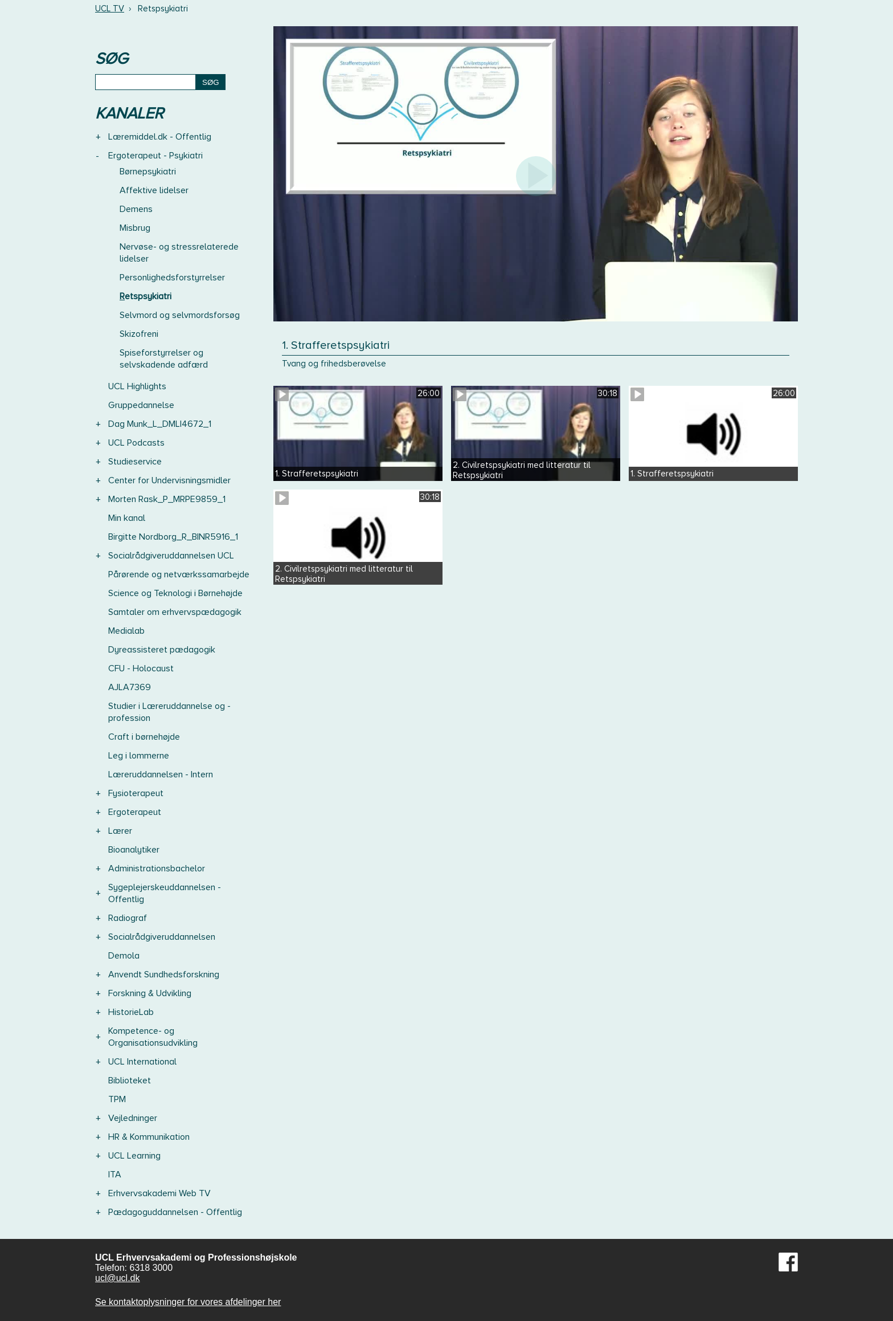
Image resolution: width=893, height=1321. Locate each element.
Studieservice (135, 461)
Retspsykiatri (145, 296)
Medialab (126, 631)
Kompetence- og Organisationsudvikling (153, 1037)
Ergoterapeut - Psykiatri (155, 155)
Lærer (120, 831)
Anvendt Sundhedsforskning (163, 974)
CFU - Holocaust (141, 668)
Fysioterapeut (135, 793)
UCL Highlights (137, 386)
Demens (136, 209)
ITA (114, 1174)
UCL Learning (134, 1155)
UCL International (142, 1061)
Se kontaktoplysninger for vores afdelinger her (188, 1302)
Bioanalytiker (133, 849)
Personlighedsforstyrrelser (172, 277)
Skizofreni (139, 334)
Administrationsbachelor (156, 868)
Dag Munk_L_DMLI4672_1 (159, 424)
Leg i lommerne (138, 755)
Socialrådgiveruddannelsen (161, 937)
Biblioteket (129, 1080)
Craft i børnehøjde (144, 737)
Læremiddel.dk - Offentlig (159, 136)
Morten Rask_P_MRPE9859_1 (167, 499)
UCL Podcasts (136, 443)
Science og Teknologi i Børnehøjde (175, 593)
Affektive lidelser (154, 190)
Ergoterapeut (134, 812)
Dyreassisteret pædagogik (161, 649)
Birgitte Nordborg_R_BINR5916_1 (173, 537)
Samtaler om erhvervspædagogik (174, 612)
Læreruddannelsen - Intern (160, 774)
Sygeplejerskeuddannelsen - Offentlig (164, 893)
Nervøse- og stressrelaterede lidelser (179, 252)
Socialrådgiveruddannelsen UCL (171, 555)
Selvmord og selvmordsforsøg (180, 315)
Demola (124, 955)
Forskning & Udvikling (149, 993)
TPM (117, 1099)
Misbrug (135, 228)
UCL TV (109, 8)
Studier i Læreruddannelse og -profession (169, 712)
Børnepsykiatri (148, 171)
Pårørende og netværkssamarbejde (178, 574)
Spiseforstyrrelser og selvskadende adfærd (164, 358)
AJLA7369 (129, 687)
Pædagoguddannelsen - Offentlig (175, 1212)
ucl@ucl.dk (117, 1278)
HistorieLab (131, 1012)
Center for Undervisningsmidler (169, 480)
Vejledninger (132, 1118)
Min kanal (126, 518)
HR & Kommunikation (149, 1137)
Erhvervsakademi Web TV (159, 1193)
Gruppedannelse (141, 405)
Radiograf (127, 918)
